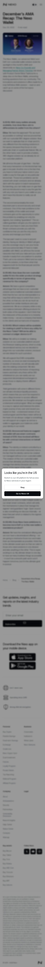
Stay (22, 487)
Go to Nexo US (22, 493)
